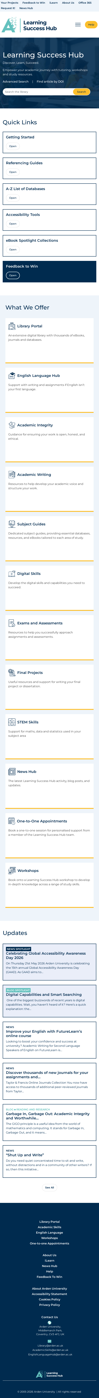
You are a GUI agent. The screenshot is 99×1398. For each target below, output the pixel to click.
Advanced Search (16, 81)
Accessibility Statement (49, 1294)
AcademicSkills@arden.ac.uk (50, 1350)
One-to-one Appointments (49, 1243)
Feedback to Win (33, 2)
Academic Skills (49, 1227)
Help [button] (91, 24)
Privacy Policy (49, 1305)
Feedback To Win (49, 1277)
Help (49, 1271)
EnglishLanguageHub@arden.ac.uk (50, 1354)
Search (81, 91)
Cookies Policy (49, 1299)
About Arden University (49, 1288)
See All (49, 1187)
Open (13, 146)
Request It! (8, 8)
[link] (29, 24)
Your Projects (9, 2)
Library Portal (49, 1221)
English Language (49, 1232)
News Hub (26, 8)
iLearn (54, 2)
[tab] (49, 962)
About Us (68, 2)
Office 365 (84, 2)
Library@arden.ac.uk (50, 1345)
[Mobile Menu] (78, 24)
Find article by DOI (50, 81)
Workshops (49, 1238)
